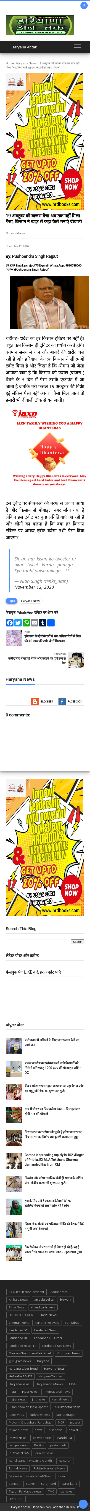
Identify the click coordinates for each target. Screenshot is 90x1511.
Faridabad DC (18, 1330)
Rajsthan (65, 1460)
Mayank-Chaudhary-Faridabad (30, 1422)
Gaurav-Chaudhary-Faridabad (30, 1353)
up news (66, 1491)
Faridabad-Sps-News (56, 1346)
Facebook (75, 701)
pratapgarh (58, 1445)
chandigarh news (43, 1307)
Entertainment (19, 1323)
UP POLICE (16, 1499)
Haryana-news (19, 1384)
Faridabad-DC (18, 1338)
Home (10, 63)
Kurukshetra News (67, 1407)
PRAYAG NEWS (19, 1453)
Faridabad (72, 1323)
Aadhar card (59, 1292)
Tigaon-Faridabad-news (25, 1491)
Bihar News (17, 1307)
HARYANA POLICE (20, 1376)
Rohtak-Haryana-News (49, 1468)
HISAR (73, 1384)
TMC (51, 1491)
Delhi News (49, 1315)
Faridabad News (45, 1330)
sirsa (61, 1476)
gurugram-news (20, 1361)
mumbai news (18, 1430)
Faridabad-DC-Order (48, 1338)
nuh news (55, 1430)
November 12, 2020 (34, 587)
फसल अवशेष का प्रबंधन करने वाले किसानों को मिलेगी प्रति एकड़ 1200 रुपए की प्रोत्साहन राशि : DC (53, 1068)
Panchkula (64, 1438)
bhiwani (65, 1299)
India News (29, 1391)
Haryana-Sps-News (49, 1384)
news (38, 1430)
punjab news (44, 1453)
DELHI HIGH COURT (22, 1315)
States (30, 1484)
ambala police (44, 1299)
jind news (38, 1399)
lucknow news (40, 1415)
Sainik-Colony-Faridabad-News (30, 1476)
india (12, 1391)
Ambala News (18, 1299)
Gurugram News (68, 1353)
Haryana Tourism (51, 1376)
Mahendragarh (66, 1415)
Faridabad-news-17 (22, 1346)
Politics (39, 1445)
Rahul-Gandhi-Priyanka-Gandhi (31, 1460)
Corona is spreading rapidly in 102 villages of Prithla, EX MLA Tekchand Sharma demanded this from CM (54, 1159)
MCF (61, 1422)
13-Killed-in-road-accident (26, 1292)
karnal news (60, 1399)
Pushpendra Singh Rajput (35, 256)
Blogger (46, 701)
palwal (73, 1430)
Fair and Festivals (47, 1323)
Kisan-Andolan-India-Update (28, 1407)
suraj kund (48, 1484)
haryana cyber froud (23, 1368)
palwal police (42, 1438)
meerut (75, 1422)
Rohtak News (18, 1468)
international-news (57, 1391)
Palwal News (17, 1438)
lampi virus (16, 1415)
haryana (43, 1361)
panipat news (18, 1445)
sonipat (14, 1484)
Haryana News (26, 63)
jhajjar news (17, 1399)
